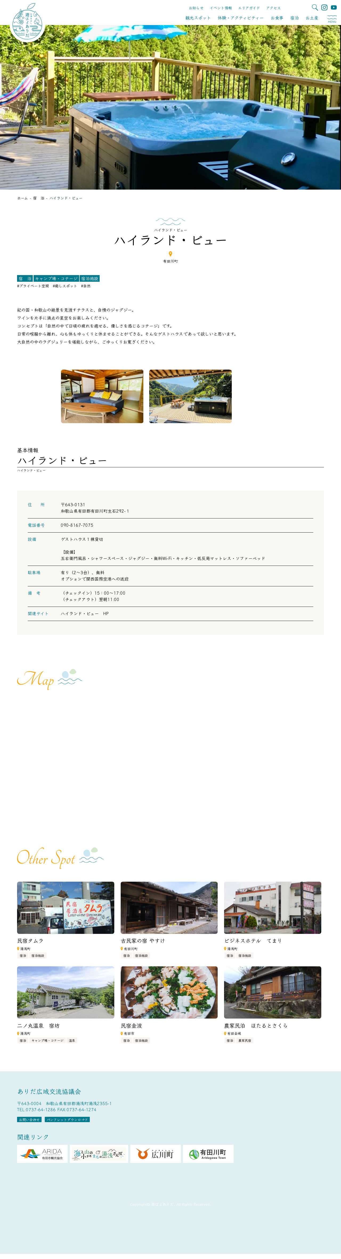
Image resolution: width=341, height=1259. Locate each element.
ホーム (22, 198)
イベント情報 (221, 7)
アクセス (273, 7)
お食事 (277, 17)
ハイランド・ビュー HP (85, 613)
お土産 (312, 17)
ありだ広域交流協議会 (49, 1091)
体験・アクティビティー (241, 17)
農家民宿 (244, 1040)
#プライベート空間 (33, 285)
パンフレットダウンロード (99, 1122)
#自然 (86, 285)
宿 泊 (25, 278)
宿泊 (294, 17)
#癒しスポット (65, 285)
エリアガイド (249, 7)
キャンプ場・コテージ (56, 278)
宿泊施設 (89, 278)
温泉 (72, 1040)
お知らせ (196, 7)
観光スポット (198, 17)
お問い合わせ (39, 1122)
